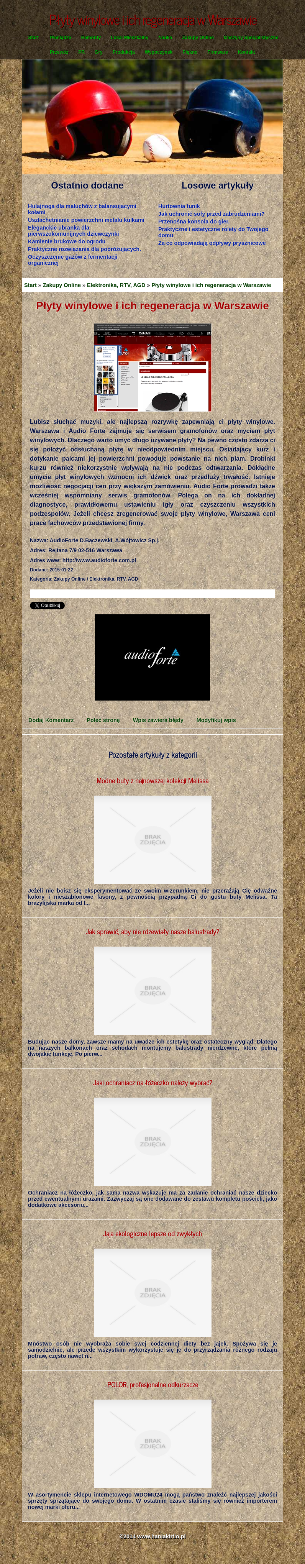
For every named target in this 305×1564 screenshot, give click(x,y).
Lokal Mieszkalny (129, 37)
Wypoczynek (158, 52)
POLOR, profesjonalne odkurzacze (152, 1384)
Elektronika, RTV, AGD (116, 285)
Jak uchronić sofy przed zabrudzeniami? (211, 214)
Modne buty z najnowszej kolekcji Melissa (152, 780)
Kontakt (246, 52)
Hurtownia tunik (179, 206)
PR (81, 52)
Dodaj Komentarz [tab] (51, 720)
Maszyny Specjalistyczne (251, 37)
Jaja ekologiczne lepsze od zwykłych (152, 1233)
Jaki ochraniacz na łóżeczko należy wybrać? (152, 1082)
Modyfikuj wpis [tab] (216, 720)
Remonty (91, 37)
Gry (99, 52)
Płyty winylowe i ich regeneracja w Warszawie (211, 285)
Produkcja (124, 52)
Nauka (165, 37)
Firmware (218, 52)
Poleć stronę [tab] (103, 720)
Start (33, 37)
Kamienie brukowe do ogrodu (66, 241)
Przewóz (59, 52)
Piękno (189, 52)
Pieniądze (60, 37)
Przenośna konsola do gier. (194, 221)
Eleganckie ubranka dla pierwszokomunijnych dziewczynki (73, 231)
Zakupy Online (198, 37)
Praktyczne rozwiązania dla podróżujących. (84, 249)
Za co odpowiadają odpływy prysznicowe (212, 243)
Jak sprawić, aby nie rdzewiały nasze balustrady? (152, 931)
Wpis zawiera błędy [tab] (158, 720)
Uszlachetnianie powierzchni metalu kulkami (86, 220)
